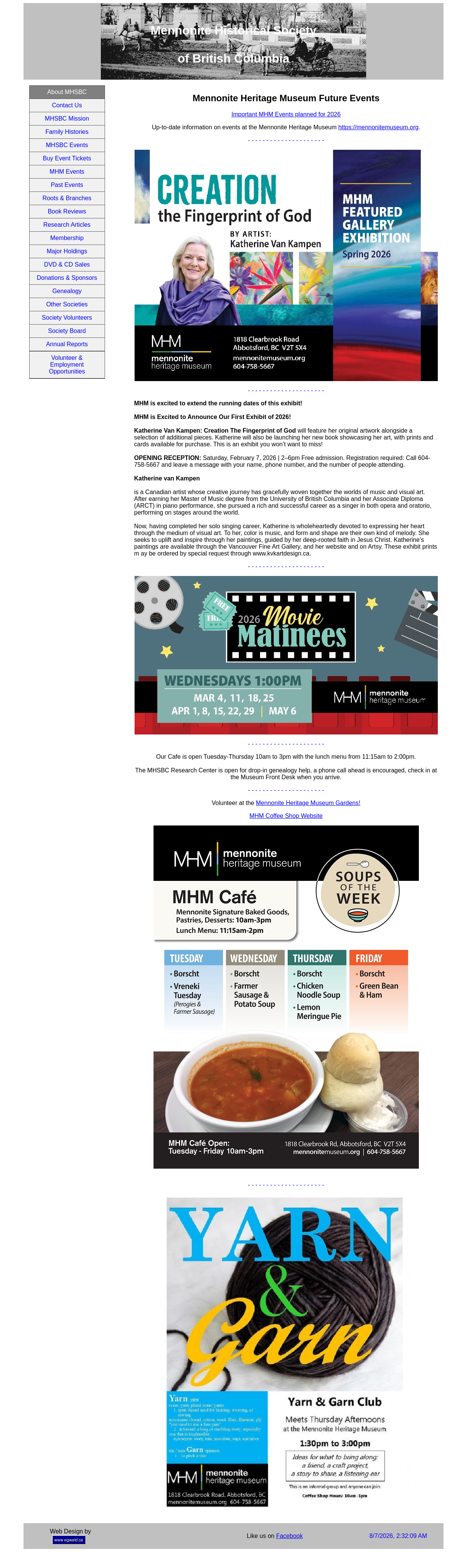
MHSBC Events (67, 145)
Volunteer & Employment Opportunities (67, 365)
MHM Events (67, 171)
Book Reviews (67, 211)
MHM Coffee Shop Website (286, 816)
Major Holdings (67, 251)
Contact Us (67, 105)
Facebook (289, 1536)
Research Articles (67, 224)
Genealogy (66, 291)
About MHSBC (67, 92)
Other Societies (67, 304)
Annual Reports (67, 344)
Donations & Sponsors (67, 278)
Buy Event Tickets (67, 158)
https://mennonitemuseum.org (378, 127)
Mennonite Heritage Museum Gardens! (308, 803)
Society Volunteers (67, 317)
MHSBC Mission (67, 118)
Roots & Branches (66, 198)
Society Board (67, 331)
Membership (67, 238)
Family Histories (67, 132)
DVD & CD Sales (67, 264)
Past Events (67, 185)
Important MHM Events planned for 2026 (286, 114)
